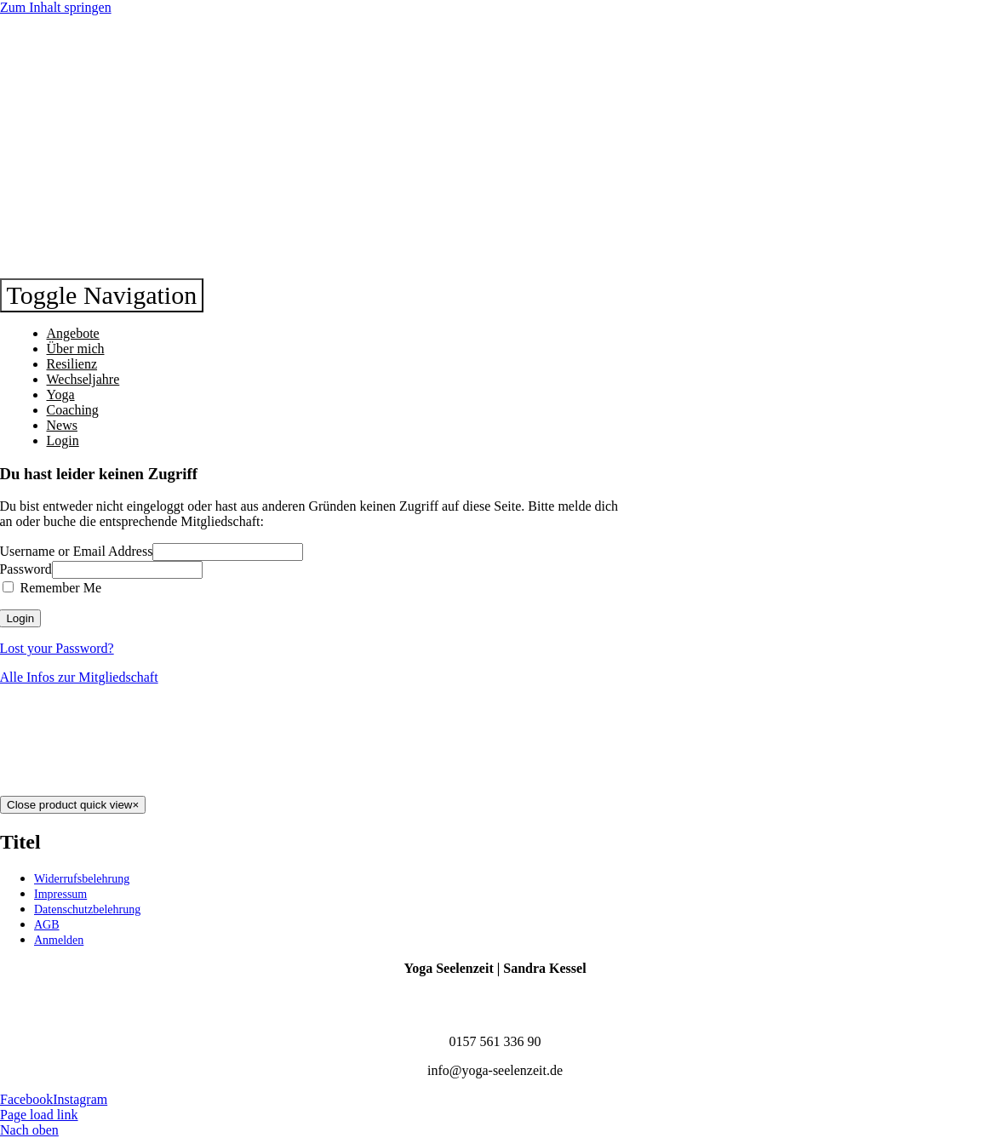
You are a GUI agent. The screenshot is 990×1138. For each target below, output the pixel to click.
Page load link (39, 1114)
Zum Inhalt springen (56, 7)
